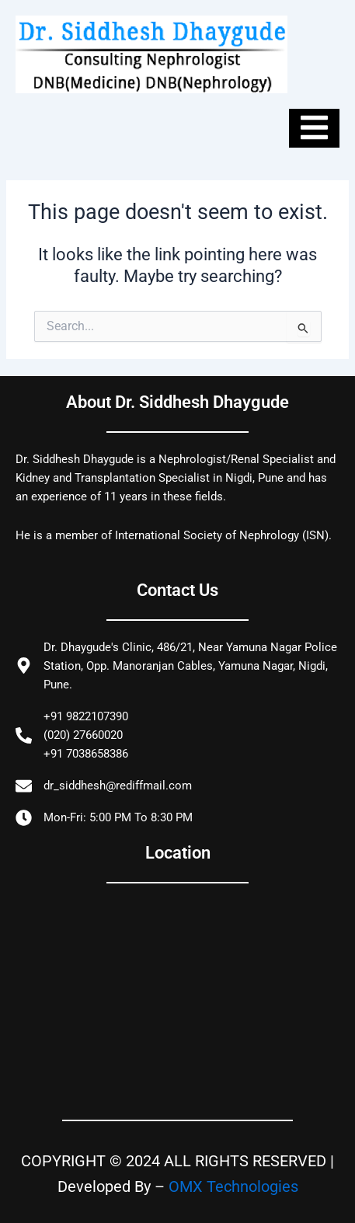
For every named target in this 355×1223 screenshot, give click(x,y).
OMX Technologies (233, 1186)
